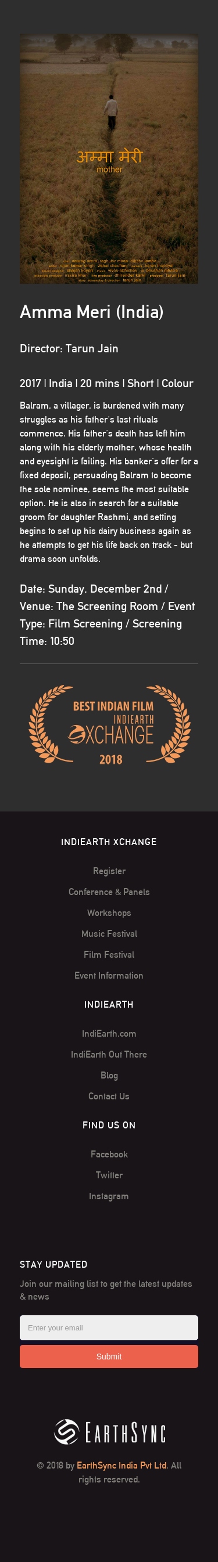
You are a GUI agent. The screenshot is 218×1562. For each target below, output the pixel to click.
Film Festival (109, 954)
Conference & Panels (109, 891)
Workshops (109, 912)
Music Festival (109, 933)
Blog (109, 1075)
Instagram (109, 1196)
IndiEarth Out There (109, 1054)
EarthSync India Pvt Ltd (121, 1465)
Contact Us (109, 1096)
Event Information (109, 975)
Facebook (109, 1154)
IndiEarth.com (109, 1033)
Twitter (109, 1175)
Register (109, 870)
